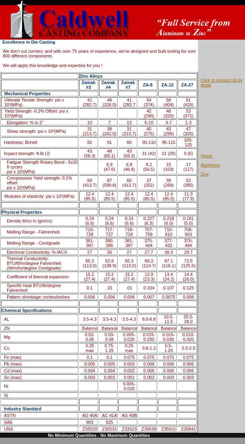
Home (206, 155)
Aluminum (210, 165)
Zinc (205, 174)
